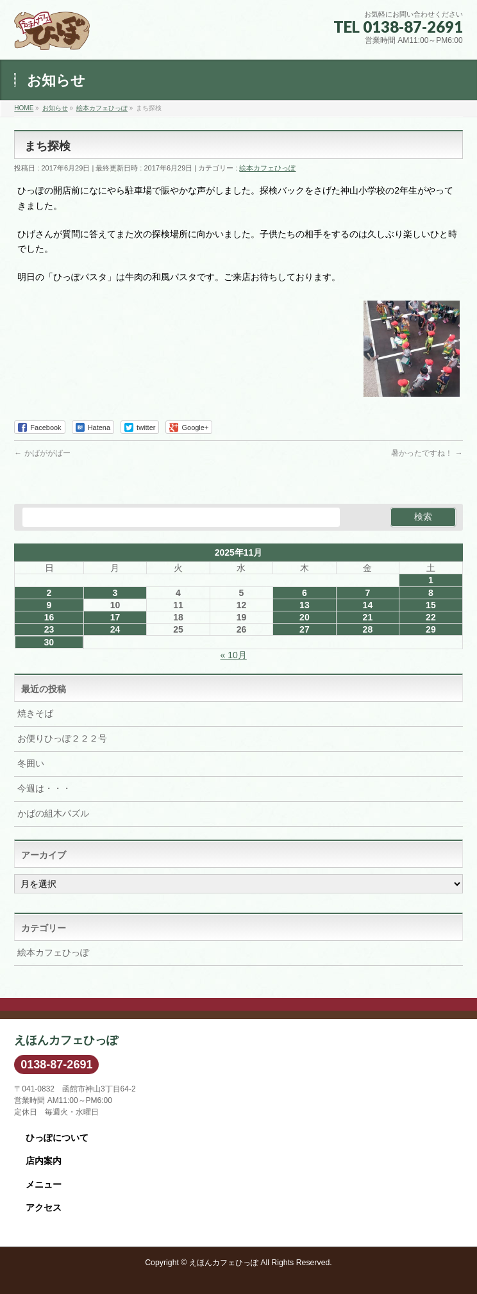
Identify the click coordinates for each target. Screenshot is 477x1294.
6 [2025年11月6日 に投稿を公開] (304, 593)
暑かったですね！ (426, 453)
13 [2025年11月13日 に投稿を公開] (304, 605)
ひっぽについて (57, 1137)
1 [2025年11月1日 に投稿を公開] (430, 580)
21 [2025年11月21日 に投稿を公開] (368, 617)
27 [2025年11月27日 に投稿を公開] (304, 629)
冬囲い (30, 763)
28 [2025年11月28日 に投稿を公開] (368, 629)
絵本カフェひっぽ (267, 168)
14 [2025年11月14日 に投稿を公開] (368, 605)
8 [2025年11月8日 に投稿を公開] (430, 593)
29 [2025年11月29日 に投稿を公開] (431, 629)
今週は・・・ (44, 788)
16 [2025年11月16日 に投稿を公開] (49, 617)
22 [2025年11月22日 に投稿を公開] (431, 617)
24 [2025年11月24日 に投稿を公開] (115, 629)
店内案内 (44, 1161)
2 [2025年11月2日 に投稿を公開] (49, 593)
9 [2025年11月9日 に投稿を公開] (49, 605)
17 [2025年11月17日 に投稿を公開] (115, 617)
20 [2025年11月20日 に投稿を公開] (304, 617)
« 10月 (234, 655)
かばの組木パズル (53, 813)
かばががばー (42, 453)
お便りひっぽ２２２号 (62, 738)
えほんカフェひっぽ (223, 1262)
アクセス (44, 1207)
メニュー (44, 1184)
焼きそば (35, 713)
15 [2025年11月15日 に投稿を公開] (431, 605)
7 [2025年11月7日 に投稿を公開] (367, 593)
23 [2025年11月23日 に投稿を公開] (49, 629)
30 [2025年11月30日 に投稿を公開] (49, 642)
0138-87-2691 (56, 1064)
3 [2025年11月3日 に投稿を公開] (115, 593)
